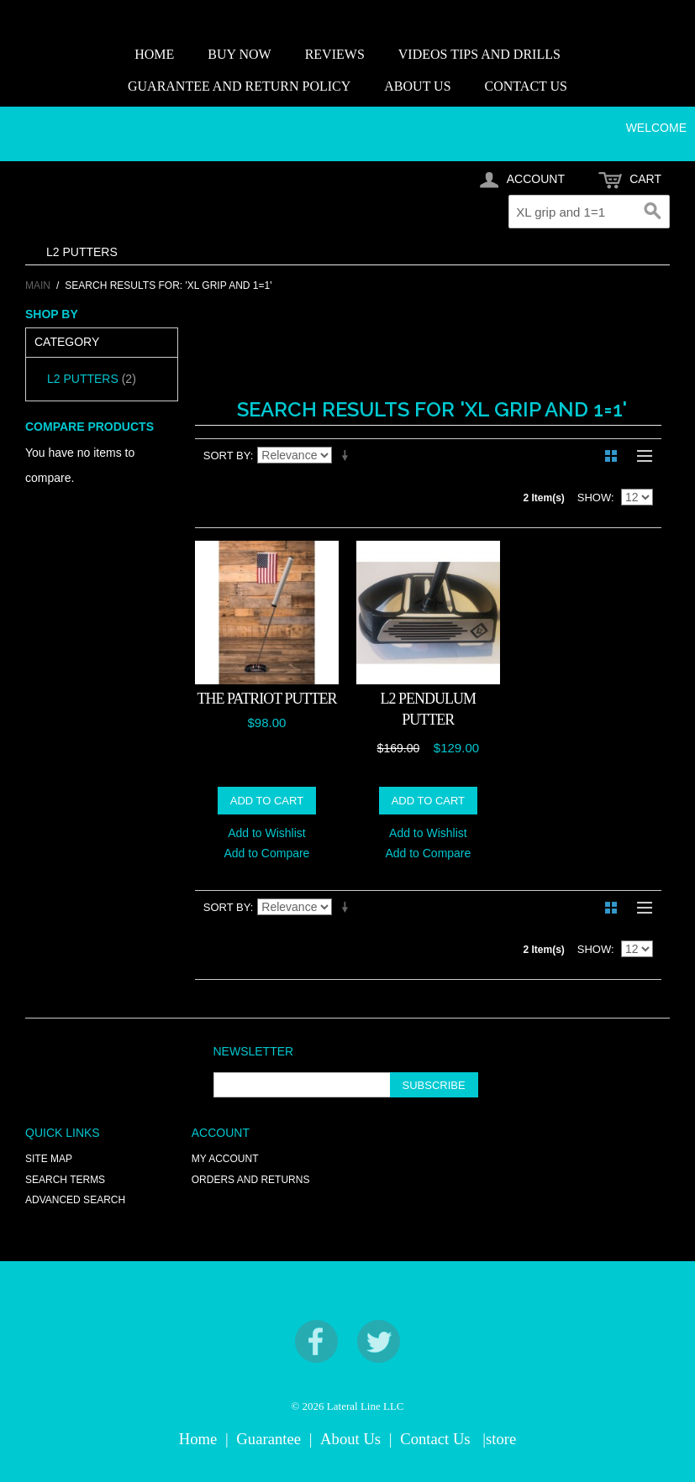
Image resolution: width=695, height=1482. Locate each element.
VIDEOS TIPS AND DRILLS (479, 54)
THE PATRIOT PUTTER (266, 698)
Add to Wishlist (267, 833)
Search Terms (65, 1180)
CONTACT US (526, 86)
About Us (350, 1439)
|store (499, 1439)
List (640, 456)
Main (37, 285)
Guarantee (268, 1439)
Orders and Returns (251, 1180)
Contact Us (435, 1439)
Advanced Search (75, 1200)
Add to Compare (266, 853)
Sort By (226, 455)
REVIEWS (335, 54)
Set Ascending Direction (348, 456)
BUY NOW (239, 54)
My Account (225, 1159)
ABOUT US (417, 86)
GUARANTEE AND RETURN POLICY (239, 86)
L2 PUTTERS (82, 252)
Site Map (48, 1159)
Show (594, 497)
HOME (154, 54)
